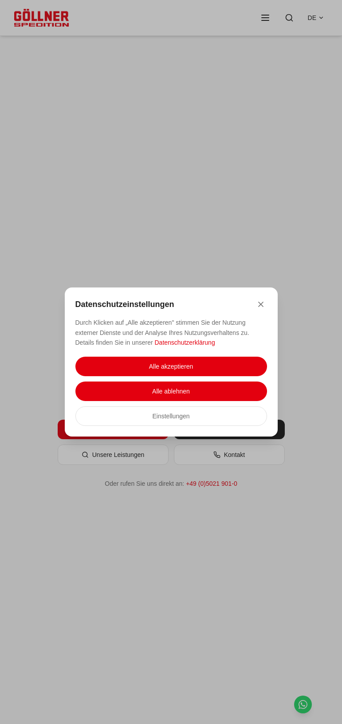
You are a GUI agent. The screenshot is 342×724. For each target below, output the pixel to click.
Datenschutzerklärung (185, 342)
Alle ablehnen (171, 391)
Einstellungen (170, 416)
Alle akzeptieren (171, 366)
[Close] (261, 304)
